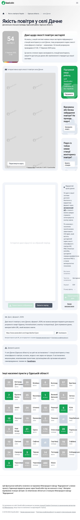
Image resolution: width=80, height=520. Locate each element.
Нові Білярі (17, 429)
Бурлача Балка (18, 395)
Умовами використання (43, 337)
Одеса (35, 430)
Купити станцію (69, 164)
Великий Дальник (54, 395)
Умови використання (27, 512)
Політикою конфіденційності (60, 337)
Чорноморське (38, 463)
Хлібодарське (74, 452)
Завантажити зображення (20, 305)
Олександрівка (57, 430)
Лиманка (54, 418)
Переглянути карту (16, 163)
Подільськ (73, 430)
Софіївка (72, 441)
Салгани (18, 441)
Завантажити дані (71, 297)
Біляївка (36, 383)
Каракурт (54, 407)
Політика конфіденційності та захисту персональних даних (56, 512)
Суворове (18, 452)
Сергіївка (54, 441)
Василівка (37, 396)
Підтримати (69, 94)
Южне (53, 463)
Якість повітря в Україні (16, 13)
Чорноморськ (20, 463)
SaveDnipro (31, 361)
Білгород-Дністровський (20, 383)
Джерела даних (31, 167)
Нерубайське (74, 418)
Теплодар (54, 452)
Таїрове (36, 452)
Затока (71, 396)
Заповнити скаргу (69, 128)
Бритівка (72, 383)
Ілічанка (36, 407)
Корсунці (18, 418)
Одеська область (33, 13)
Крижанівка (37, 418)
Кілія (71, 407)
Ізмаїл (17, 407)
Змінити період (44, 305)
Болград (54, 383)
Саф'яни (36, 441)
